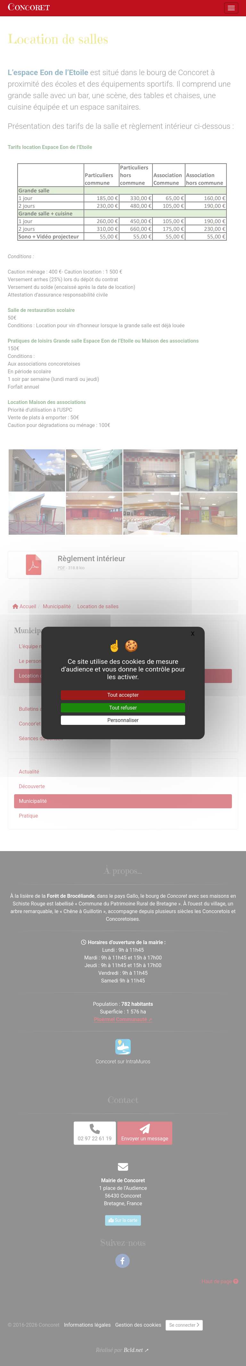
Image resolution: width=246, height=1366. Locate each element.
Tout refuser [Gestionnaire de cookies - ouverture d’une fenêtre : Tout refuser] (123, 708)
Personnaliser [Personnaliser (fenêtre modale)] (123, 720)
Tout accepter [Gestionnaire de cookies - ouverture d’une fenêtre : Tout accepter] (123, 695)
